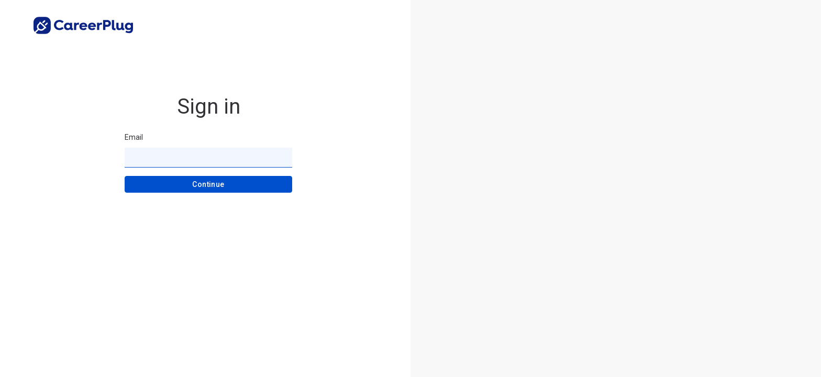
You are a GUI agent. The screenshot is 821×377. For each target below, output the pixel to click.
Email (134, 137)
